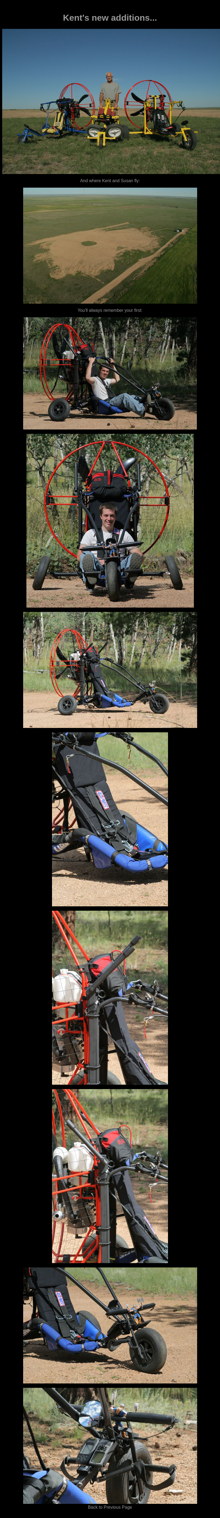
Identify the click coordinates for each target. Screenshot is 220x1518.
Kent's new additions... (110, 18)
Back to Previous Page (110, 1507)
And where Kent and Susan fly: (110, 180)
